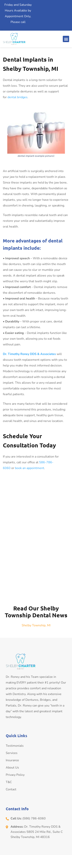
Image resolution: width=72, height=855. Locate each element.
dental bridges (17, 97)
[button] (66, 39)
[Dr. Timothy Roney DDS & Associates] (36, 536)
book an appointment (29, 468)
